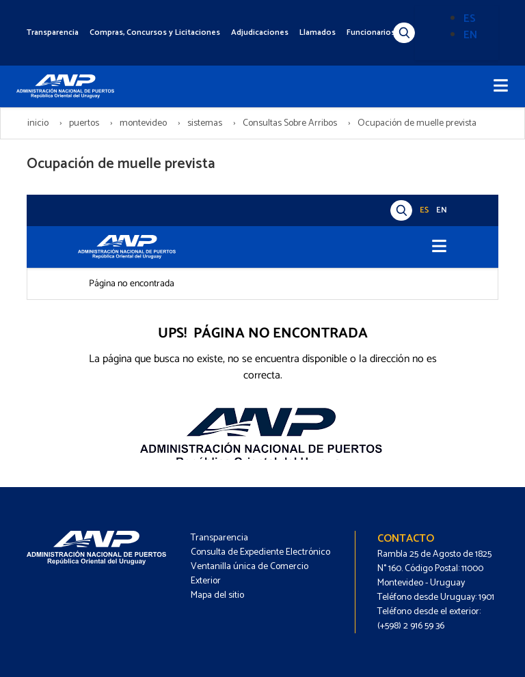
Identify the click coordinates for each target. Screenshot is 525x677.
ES (469, 19)
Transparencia (53, 32)
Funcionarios (371, 32)
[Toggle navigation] (501, 86)
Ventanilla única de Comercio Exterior (249, 574)
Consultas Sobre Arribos (290, 123)
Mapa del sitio (217, 595)
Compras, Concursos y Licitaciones (155, 32)
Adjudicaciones (259, 32)
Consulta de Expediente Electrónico (260, 552)
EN (470, 35)
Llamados (317, 32)
